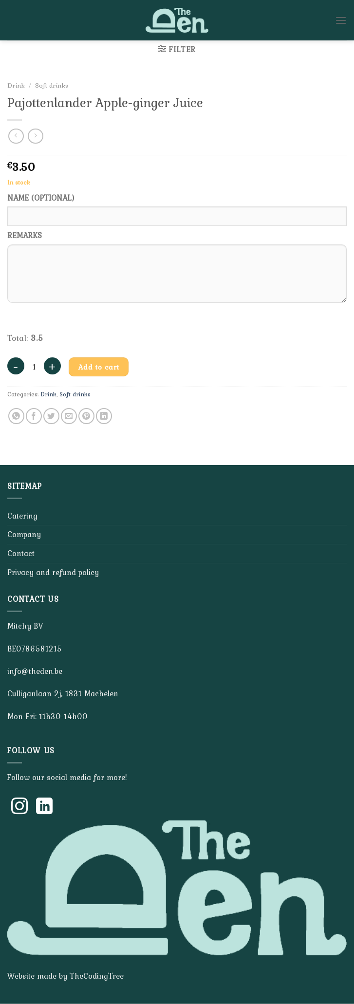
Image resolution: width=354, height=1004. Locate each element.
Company (24, 534)
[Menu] (341, 20)
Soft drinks (51, 85)
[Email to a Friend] (69, 416)
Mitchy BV (25, 626)
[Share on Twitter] (51, 416)
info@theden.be (34, 671)
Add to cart (98, 366)
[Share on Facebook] (34, 416)
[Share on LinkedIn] (104, 416)
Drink (16, 85)
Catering (22, 515)
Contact (21, 553)
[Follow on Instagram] (19, 807)
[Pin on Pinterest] (86, 416)
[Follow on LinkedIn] (44, 807)
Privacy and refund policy (53, 572)
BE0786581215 (34, 648)
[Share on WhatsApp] (16, 416)
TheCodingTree (97, 976)
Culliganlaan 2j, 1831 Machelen (62, 693)
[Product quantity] (34, 367)
